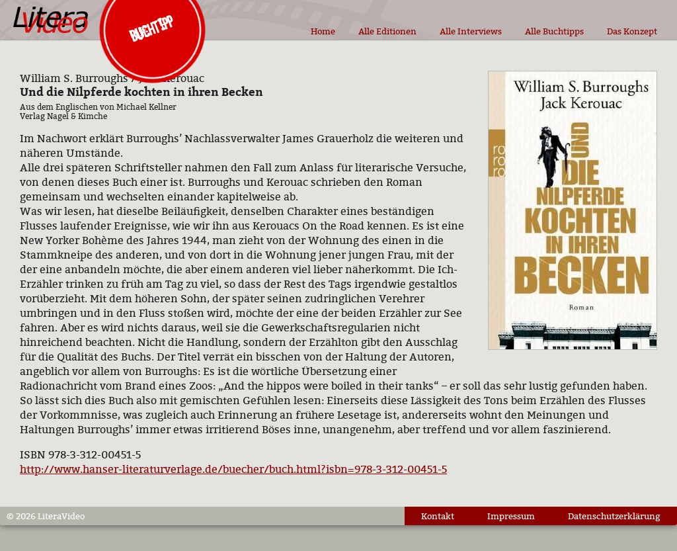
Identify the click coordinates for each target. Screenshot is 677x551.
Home (323, 31)
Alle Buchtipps (554, 31)
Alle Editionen (387, 31)
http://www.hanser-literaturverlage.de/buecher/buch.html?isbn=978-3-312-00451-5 (233, 469)
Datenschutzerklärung (614, 516)
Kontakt (437, 516)
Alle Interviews (471, 31)
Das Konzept (632, 31)
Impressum (511, 516)
